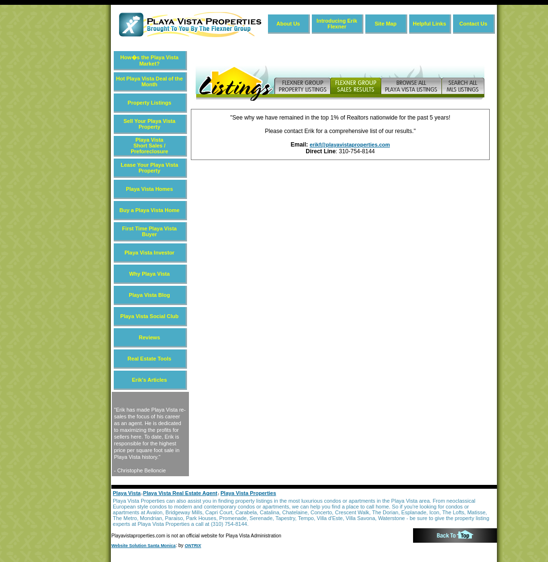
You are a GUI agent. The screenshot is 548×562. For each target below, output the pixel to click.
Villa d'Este (330, 518)
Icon (434, 512)
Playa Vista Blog (149, 295)
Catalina (269, 512)
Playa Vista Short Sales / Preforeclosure (149, 145)
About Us (288, 24)
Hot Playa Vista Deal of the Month (149, 81)
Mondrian (151, 518)
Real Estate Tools (150, 358)
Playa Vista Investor (149, 252)
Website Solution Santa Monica (143, 545)
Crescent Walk (352, 512)
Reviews (149, 337)
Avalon (154, 512)
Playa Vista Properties (248, 493)
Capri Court (218, 512)
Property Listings (149, 103)
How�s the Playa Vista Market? (149, 60)
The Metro (125, 518)
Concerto (321, 512)
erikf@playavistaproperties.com (349, 144)
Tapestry (285, 518)
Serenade (261, 518)
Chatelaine (294, 512)
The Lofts (453, 512)
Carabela (246, 512)
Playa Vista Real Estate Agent (180, 493)
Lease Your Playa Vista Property (149, 168)
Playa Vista (127, 493)
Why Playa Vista (149, 274)
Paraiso (174, 518)
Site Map (385, 24)
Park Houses (201, 518)
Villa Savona (360, 518)
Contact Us (473, 24)
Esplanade (414, 512)
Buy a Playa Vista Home (150, 210)
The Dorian (385, 512)
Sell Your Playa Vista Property (149, 124)
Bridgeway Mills (183, 512)
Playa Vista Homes (149, 189)
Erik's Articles (149, 380)
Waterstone (391, 518)
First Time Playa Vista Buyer (149, 231)
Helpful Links (429, 24)
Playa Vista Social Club (149, 316)
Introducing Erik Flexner (337, 23)
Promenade (233, 518)
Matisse (476, 512)
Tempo (306, 518)
